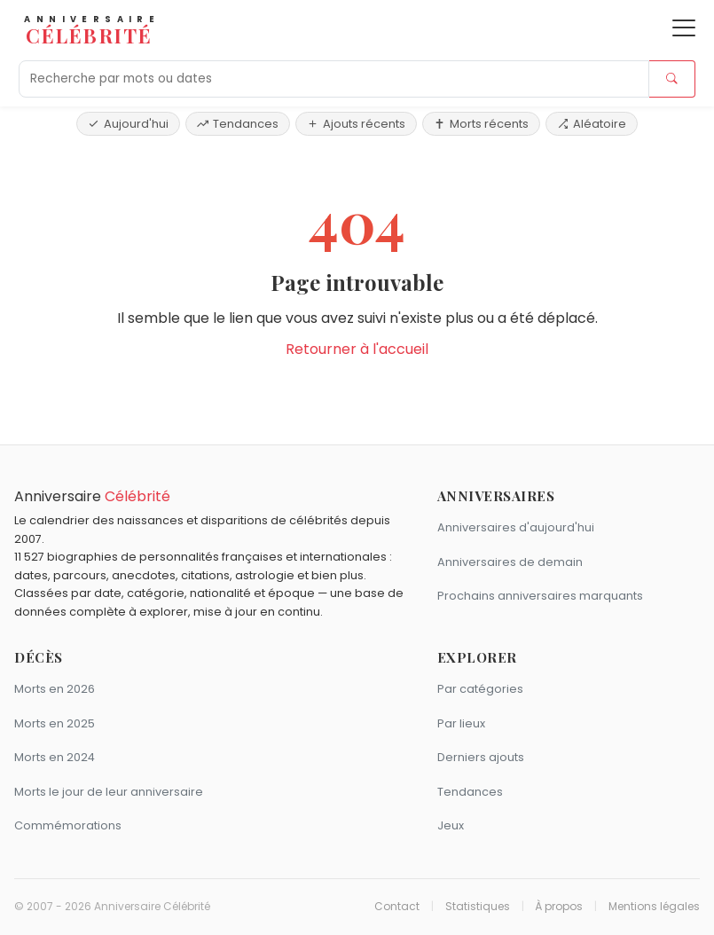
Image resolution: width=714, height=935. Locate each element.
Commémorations (68, 825)
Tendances (238, 123)
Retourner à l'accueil (357, 349)
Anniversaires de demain (510, 562)
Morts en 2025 (54, 723)
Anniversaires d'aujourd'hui (515, 527)
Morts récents (481, 123)
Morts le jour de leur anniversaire (108, 791)
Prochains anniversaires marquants (540, 595)
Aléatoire (591, 123)
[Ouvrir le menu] (683, 28)
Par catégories (480, 688)
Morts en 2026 (54, 688)
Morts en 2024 (54, 757)
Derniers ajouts (480, 757)
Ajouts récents (356, 123)
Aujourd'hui (128, 123)
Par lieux (461, 723)
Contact (397, 906)
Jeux (450, 825)
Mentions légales (654, 906)
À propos (559, 906)
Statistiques (477, 906)
